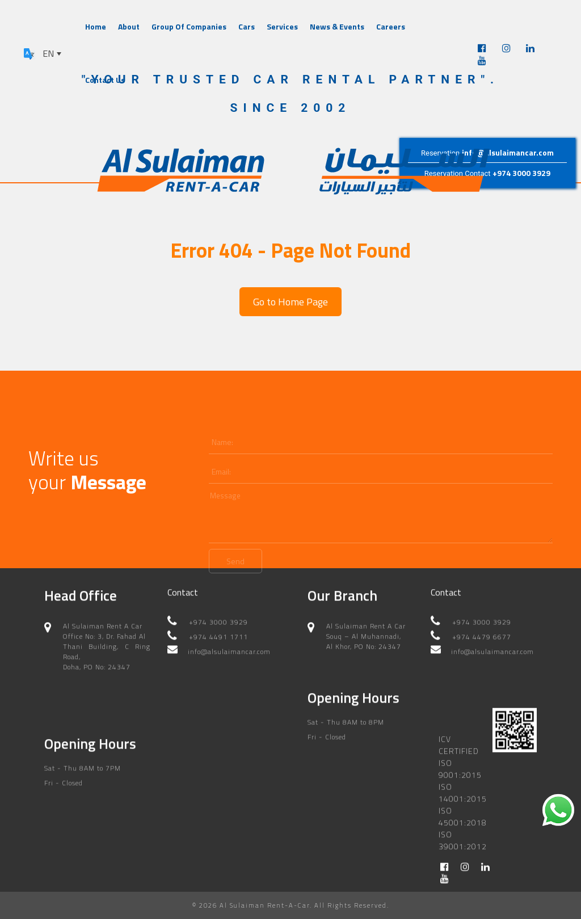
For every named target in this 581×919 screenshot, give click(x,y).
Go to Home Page (290, 301)
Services (282, 26)
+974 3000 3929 (521, 173)
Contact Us (105, 80)
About (129, 26)
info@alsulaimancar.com (508, 152)
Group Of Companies (188, 26)
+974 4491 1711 (218, 631)
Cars (246, 26)
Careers (390, 26)
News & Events (337, 26)
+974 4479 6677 (481, 631)
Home (95, 26)
